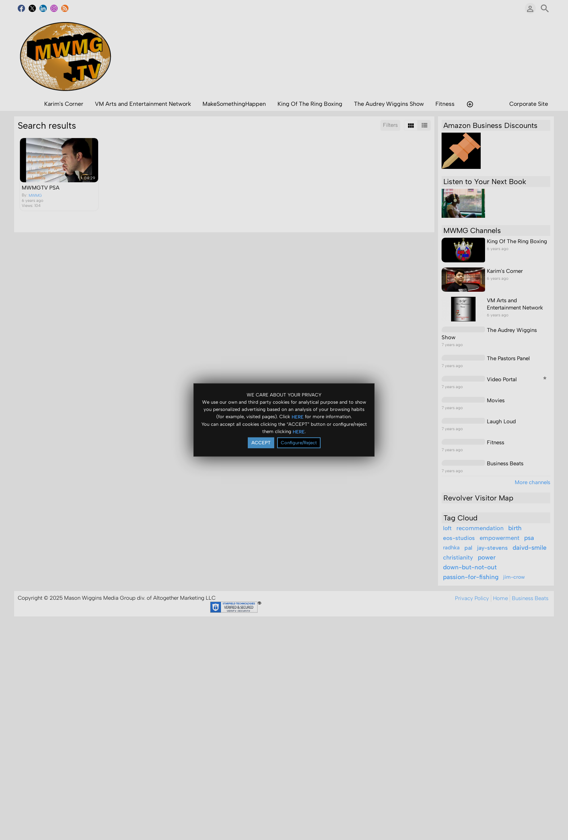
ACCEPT (261, 442)
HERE (298, 416)
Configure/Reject (299, 442)
